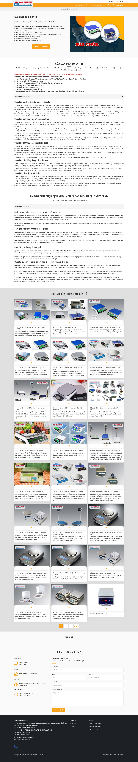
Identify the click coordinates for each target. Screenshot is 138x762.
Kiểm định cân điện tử (98, 5)
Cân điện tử (111, 1)
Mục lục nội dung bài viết (22, 96)
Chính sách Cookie (119, 755)
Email (69, 676)
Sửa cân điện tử (81, 5)
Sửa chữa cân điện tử (95, 723)
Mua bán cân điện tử (95, 730)
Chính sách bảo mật (106, 755)
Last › (76, 626)
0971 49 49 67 (23, 665)
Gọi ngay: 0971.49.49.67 (41, 46)
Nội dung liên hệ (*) (88, 698)
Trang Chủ (64, 9)
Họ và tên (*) (88, 669)
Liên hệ (121, 1)
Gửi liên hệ (58, 710)
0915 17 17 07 (23, 663)
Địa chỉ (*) (88, 684)
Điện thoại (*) (106, 676)
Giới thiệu (74, 723)
